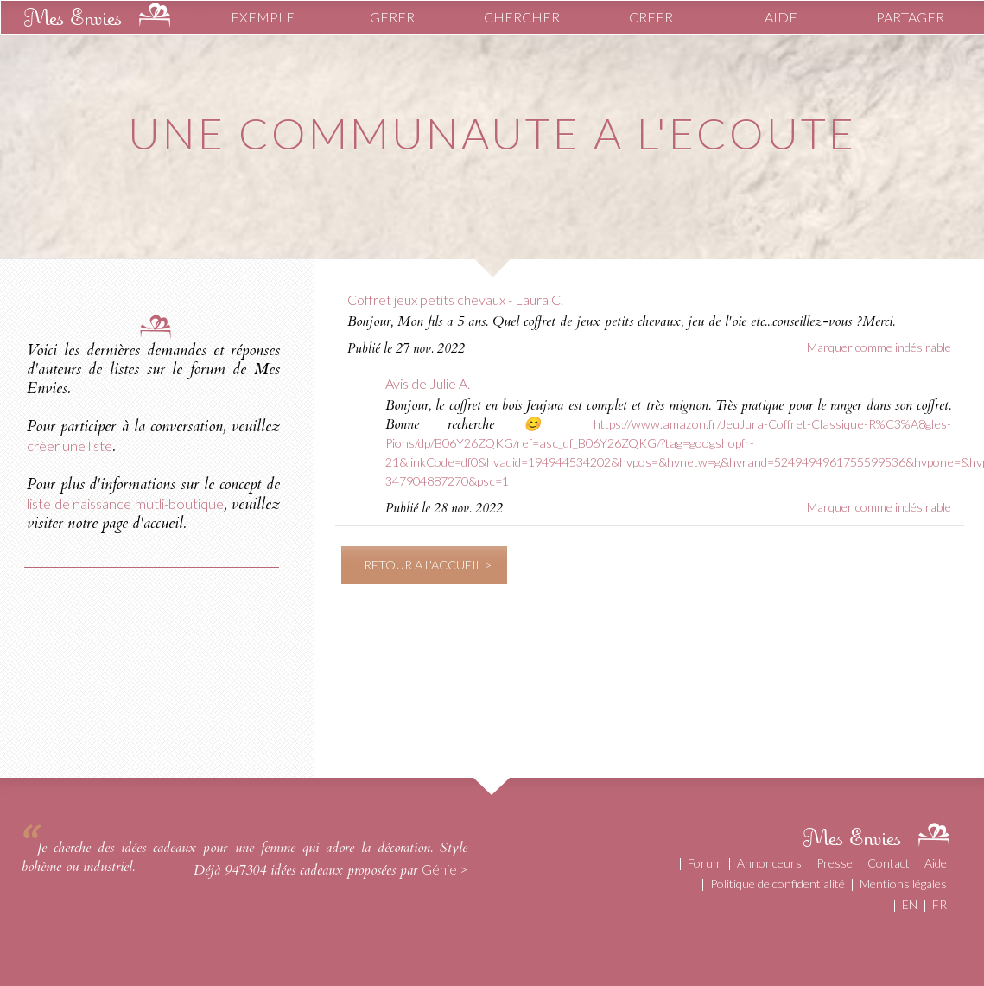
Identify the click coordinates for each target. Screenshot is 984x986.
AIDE (781, 17)
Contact (888, 863)
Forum (705, 863)
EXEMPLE (263, 17)
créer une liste (69, 445)
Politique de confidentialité (777, 883)
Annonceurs (769, 863)
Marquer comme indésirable (879, 347)
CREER (651, 17)
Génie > (444, 869)
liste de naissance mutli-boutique (125, 503)
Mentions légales (903, 883)
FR (939, 904)
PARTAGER (910, 17)
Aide (935, 863)
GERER (392, 17)
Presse (834, 863)
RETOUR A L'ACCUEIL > (428, 564)
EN (909, 904)
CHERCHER (522, 17)
